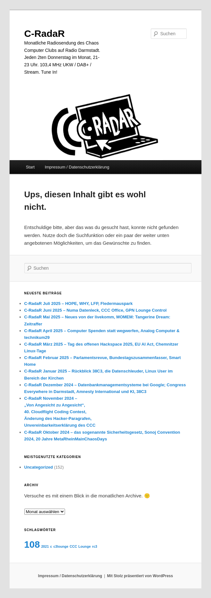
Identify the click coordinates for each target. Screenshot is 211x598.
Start (30, 167)
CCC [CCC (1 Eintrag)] (73, 546)
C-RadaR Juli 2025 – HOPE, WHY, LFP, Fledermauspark (78, 303)
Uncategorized (38, 467)
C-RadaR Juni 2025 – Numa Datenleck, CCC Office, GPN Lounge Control (95, 310)
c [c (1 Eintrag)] (51, 546)
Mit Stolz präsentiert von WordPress (140, 576)
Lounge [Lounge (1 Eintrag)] (84, 546)
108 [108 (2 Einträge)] (32, 544)
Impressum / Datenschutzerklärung (77, 167)
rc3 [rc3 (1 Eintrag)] (94, 546)
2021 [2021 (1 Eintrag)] (45, 546)
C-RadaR (44, 33)
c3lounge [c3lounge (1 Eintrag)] (61, 546)
